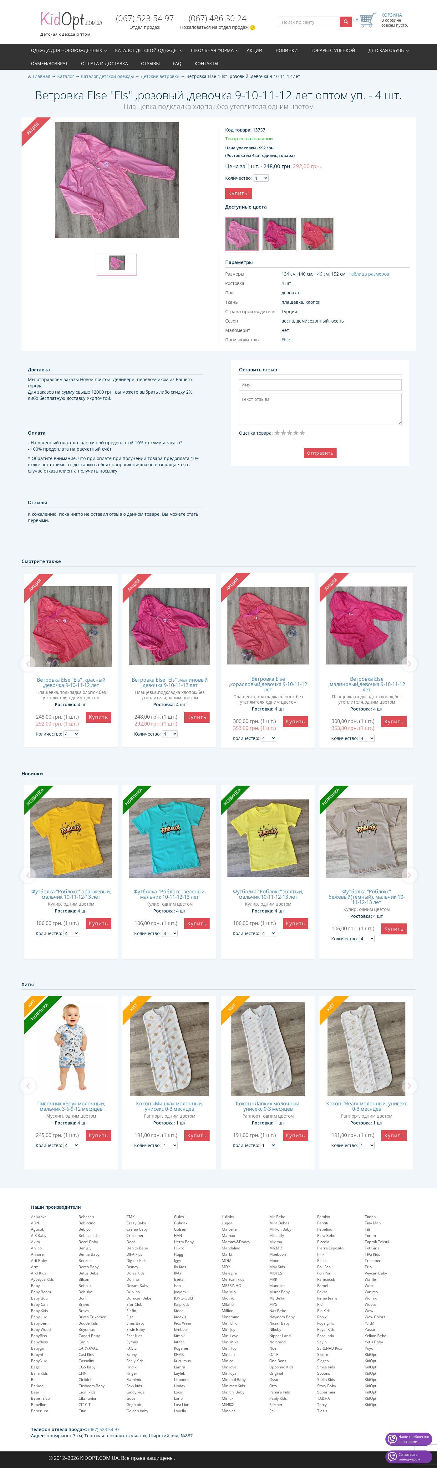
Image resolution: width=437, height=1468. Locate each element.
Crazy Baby (136, 1223)
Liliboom (181, 1379)
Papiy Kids (278, 1398)
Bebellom (39, 1404)
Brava (84, 1310)
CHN (83, 1373)
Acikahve (39, 1216)
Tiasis (322, 1411)
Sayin (322, 1342)
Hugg (178, 1254)
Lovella (180, 1411)
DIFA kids (134, 1254)
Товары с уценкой (333, 50)
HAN (178, 1235)
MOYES (275, 1273)
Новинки (287, 50)
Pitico (322, 1260)
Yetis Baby (374, 1342)
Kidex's (180, 1317)
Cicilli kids (87, 1392)
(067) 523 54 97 (145, 18)
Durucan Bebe (138, 1298)
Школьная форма (212, 50)
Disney (132, 1266)
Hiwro (179, 1248)
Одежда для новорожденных (66, 50)
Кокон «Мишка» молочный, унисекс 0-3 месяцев (169, 1106)
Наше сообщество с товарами (414, 1439)
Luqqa (227, 1223)
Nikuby (275, 1329)
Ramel (322, 1285)
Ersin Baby (135, 1329)
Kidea (179, 1310)
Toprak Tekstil (377, 1241)
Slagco (323, 1360)
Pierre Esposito (330, 1248)
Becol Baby (88, 1241)
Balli (34, 1379)
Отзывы (150, 63)
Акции (254, 50)
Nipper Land (280, 1335)
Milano (228, 1304)
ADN (35, 1223)
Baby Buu (39, 1298)
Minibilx (228, 1354)
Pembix (323, 1216)
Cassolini (86, 1360)
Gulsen (180, 1229)
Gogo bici (134, 1404)
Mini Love (230, 1335)
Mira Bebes (279, 1223)
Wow (369, 1310)
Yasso (370, 1329)
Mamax (228, 1235)
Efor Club (134, 1304)
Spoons (323, 1373)
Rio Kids (324, 1310)
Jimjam (180, 1292)
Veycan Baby (376, 1273)
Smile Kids (326, 1367)
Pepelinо (324, 1229)
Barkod (37, 1385)
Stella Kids (326, 1379)
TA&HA (323, 1398)
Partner (275, 1404)
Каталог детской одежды (146, 50)
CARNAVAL (88, 1348)
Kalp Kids (182, 1304)
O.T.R (273, 1354)
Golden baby (137, 1411)
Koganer (181, 1348)
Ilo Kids (180, 1266)
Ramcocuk (326, 1279)
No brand (277, 1342)
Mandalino (231, 1248)
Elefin (131, 1310)
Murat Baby (279, 1292)
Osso (273, 1379)
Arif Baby (39, 1260)
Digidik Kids (136, 1260)
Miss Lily (276, 1235)
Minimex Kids (233, 1385)
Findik (131, 1367)
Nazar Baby (279, 1323)
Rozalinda (325, 1335)
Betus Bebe (89, 1273)
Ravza (322, 1292)
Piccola (323, 1241)
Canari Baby (89, 1335)
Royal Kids (326, 1329)
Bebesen (86, 1216)
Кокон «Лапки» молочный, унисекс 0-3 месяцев (268, 1106)
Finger (131, 1373)
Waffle (370, 1279)
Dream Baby (137, 1285)
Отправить (320, 453)
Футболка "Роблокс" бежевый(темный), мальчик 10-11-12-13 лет (366, 897)
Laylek (179, 1373)
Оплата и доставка (104, 63)
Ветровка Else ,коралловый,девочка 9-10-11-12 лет (268, 684)
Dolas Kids (135, 1273)
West (369, 1285)
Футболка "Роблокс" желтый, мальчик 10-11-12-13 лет (268, 894)
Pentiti (322, 1223)
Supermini (326, 1392)
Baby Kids (39, 1310)
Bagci (36, 1367)
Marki (227, 1254)
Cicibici (85, 1379)
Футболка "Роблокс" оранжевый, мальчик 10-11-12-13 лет (71, 894)
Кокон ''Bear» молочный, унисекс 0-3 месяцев (366, 1106)
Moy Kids (277, 1266)
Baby (35, 1285)
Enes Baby (135, 1323)
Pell (272, 1411)
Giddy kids (135, 1392)
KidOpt (370, 1354)
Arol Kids (38, 1273)
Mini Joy (228, 1329)
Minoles (229, 1411)
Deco (130, 1241)
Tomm (370, 1235)
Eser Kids (134, 1335)
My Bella (276, 1298)
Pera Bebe (326, 1235)
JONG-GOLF (184, 1298)
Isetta (179, 1279)
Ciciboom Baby (91, 1385)
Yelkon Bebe (375, 1335)
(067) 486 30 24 (217, 18)
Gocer (131, 1398)
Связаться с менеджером (409, 1457)
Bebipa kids (89, 1235)
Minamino (230, 1317)
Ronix (322, 1317)
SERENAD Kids (329, 1348)
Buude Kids (88, 1323)
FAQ (177, 63)
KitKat (179, 1342)
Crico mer (135, 1235)
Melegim (229, 1273)
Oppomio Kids (281, 1367)
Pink (320, 1254)
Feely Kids (135, 1360)
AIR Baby (38, 1235)
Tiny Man (373, 1223)
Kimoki (179, 1335)
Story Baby (326, 1385)
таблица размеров (369, 274)
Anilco (36, 1248)
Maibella (229, 1229)
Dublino (133, 1292)
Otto (273, 1385)
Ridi (320, 1304)
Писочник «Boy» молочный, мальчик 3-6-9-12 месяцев (71, 1106)
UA (355, 20)
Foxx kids (134, 1385)
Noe (273, 1348)
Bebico (84, 1229)
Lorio (178, 1398)
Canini (84, 1342)
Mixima (275, 1241)
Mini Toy (229, 1348)
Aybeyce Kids (42, 1279)
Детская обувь (386, 50)
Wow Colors (375, 1317)
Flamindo (134, 1379)
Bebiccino (87, 1223)
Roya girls (325, 1323)
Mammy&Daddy (236, 1241)
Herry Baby (184, 1241)
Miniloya (229, 1373)
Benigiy (85, 1248)
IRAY (178, 1273)
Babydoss (39, 1342)
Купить (98, 717)
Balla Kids (39, 1373)
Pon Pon (324, 1273)
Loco (178, 1392)
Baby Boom (41, 1292)
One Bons (277, 1360)
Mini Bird (229, 1323)
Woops (371, 1304)
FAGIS (131, 1348)
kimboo (180, 1329)
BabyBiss (39, 1335)
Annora (37, 1254)
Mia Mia (229, 1292)
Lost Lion (181, 1404)
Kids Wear (182, 1323)
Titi (367, 1229)
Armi (35, 1266)
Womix (371, 1298)
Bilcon (84, 1279)
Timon (370, 1216)
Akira (35, 1241)
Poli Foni (324, 1266)
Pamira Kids (279, 1392)
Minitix (227, 1398)
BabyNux (39, 1360)
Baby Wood (41, 1329)
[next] (409, 664)
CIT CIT (85, 1404)
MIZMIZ (275, 1248)
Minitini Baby (233, 1392)
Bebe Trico (40, 1398)
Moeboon (277, 1254)
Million (227, 1310)
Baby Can (39, 1304)
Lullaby (228, 1216)
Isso (177, 1285)
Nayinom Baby (282, 1317)
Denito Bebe (137, 1248)
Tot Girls (372, 1248)
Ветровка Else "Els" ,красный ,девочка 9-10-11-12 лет (71, 682)
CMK (130, 1216)
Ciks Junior (88, 1398)
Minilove (229, 1367)
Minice (227, 1360)
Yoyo (369, 1348)
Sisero (322, 1354)
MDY (226, 1266)
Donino (132, 1279)
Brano (84, 1304)
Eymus (132, 1342)
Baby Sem (39, 1323)
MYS (273, 1304)
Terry (322, 1404)
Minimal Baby (234, 1379)
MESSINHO (231, 1285)
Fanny (131, 1354)
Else (130, 1317)
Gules (179, 1216)
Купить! (238, 193)
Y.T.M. (370, 1323)
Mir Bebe (277, 1216)
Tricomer (373, 1260)
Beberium (39, 1411)
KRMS (179, 1354)
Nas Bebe (277, 1310)
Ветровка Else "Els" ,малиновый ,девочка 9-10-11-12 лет (170, 682)
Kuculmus (182, 1360)
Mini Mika (230, 1342)
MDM (226, 1260)
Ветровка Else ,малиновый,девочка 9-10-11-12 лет (366, 684)
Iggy (177, 1260)
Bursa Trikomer (92, 1317)
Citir (82, 1411)
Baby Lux (39, 1317)
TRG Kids (372, 1254)
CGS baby (87, 1367)
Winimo (371, 1292)
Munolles (277, 1285)
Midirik (228, 1298)
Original (276, 1373)
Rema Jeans (327, 1298)
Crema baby (137, 1229)
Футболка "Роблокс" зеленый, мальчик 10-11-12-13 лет (170, 894)
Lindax (179, 1385)
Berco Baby (89, 1266)
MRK (273, 1279)
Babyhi (37, 1354)
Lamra (179, 1367)
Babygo (37, 1348)
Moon (274, 1260)
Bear (35, 1392)
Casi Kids (86, 1354)
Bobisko (85, 1292)
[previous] (28, 664)
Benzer (85, 1260)
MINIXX (228, 1404)
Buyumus (87, 1329)
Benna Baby (89, 1254)
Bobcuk (85, 1285)
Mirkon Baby (280, 1229)
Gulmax (180, 1223)
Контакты (206, 63)
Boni (82, 1298)
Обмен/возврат (49, 63)
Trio (368, 1266)
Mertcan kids (233, 1279)
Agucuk (37, 1229)
